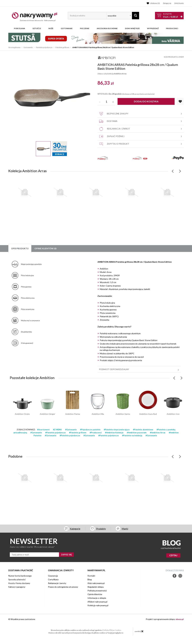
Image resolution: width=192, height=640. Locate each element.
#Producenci (96, 432)
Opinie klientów (95, 594)
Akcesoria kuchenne (107, 28)
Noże (51, 28)
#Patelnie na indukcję (132, 435)
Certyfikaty (53, 579)
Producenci (172, 28)
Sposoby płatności (16, 579)
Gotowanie (66, 28)
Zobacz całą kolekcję (111, 74)
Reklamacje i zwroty (57, 583)
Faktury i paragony (16, 587)
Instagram (180, 576)
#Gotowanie (71, 429)
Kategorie (75, 528)
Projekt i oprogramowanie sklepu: (165, 619)
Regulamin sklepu (96, 587)
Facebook (174, 576)
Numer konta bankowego (20, 575)
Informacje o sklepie (97, 598)
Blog (90, 579)
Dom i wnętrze (132, 28)
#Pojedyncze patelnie (90, 429)
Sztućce (37, 28)
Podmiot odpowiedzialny (139, 369)
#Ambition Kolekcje (114, 432)
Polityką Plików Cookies (112, 630)
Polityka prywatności (97, 590)
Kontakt (91, 575)
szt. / (170, 15)
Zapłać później (141, 136)
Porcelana (19, 28)
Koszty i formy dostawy (19, 583)
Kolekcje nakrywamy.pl (98, 605)
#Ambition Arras (157, 432)
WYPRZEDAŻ (152, 28)
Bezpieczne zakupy (141, 114)
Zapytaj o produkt (141, 144)
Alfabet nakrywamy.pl (97, 601)
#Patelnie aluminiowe (143, 429)
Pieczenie (84, 28)
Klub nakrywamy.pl (96, 583)
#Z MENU (57, 429)
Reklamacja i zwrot (141, 129)
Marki (125, 528)
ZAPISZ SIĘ (66, 554)
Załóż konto (179, 3)
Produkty (101, 528)
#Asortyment (43, 429)
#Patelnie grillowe (77, 432)
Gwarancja (53, 575)
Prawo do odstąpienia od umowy (63, 587)
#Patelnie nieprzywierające (117, 429)
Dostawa (141, 121)
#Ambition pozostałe (137, 432)
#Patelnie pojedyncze (55, 432)
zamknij (139, 631)
